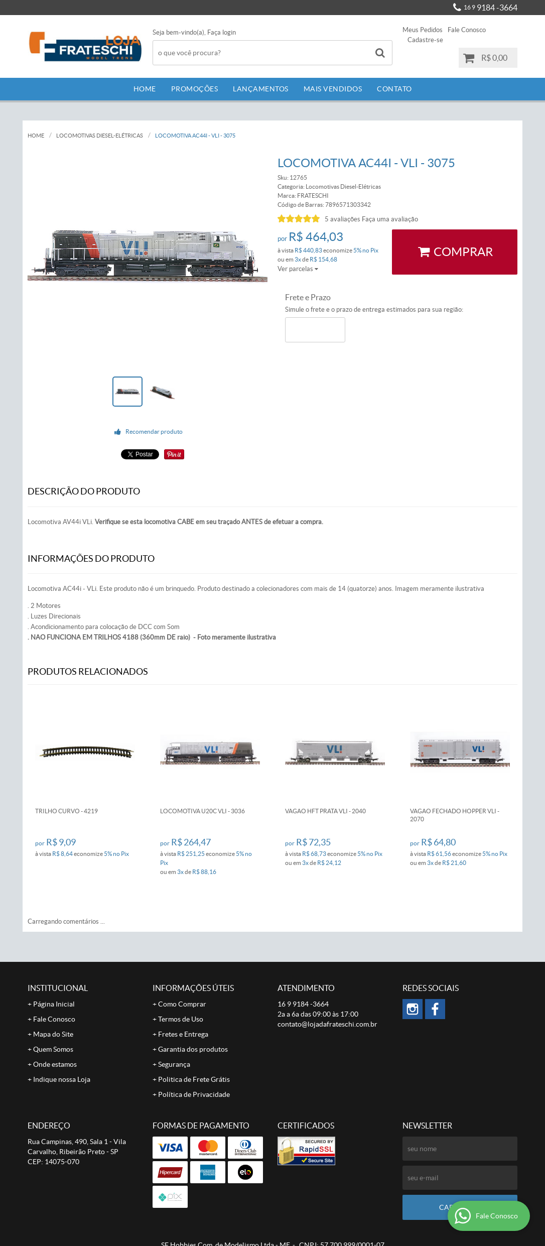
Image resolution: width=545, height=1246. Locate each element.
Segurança (174, 1064)
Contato (394, 89)
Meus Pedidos (422, 30)
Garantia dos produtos (193, 1049)
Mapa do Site (53, 1034)
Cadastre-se (425, 40)
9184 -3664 (490, 7)
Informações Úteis (193, 987)
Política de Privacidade (194, 1094)
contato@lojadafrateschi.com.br (327, 1024)
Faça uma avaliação (390, 219)
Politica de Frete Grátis (194, 1079)
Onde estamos (55, 1064)
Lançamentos (261, 89)
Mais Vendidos (333, 89)
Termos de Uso (180, 1019)
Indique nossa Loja (61, 1079)
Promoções (194, 89)
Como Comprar (182, 1004)
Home (144, 89)
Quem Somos (53, 1049)
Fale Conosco (467, 30)
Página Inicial (54, 1004)
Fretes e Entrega (183, 1034)
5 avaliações (342, 219)
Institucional (58, 987)
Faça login (221, 32)
